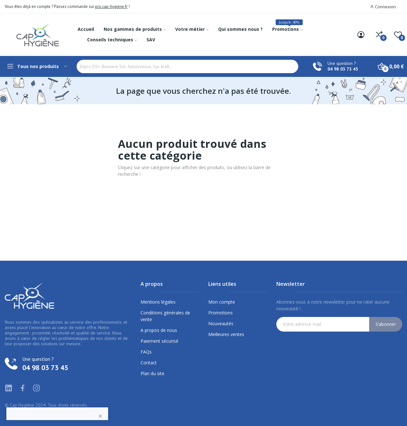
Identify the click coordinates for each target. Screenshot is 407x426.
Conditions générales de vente (165, 316)
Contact (149, 363)
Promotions (220, 313)
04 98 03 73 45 (343, 69)
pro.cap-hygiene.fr (111, 6)
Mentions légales (158, 302)
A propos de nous (159, 330)
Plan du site (152, 373)
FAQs (146, 352)
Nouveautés (220, 323)
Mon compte (221, 302)
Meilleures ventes (226, 334)
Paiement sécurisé (159, 341)
